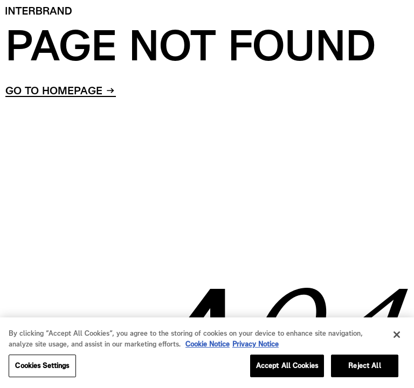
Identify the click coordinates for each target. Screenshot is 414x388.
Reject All (364, 367)
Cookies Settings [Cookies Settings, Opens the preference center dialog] (42, 367)
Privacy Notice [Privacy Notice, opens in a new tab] (255, 345)
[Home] (39, 11)
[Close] (397, 336)
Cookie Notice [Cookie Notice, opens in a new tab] (207, 345)
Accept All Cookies (287, 367)
